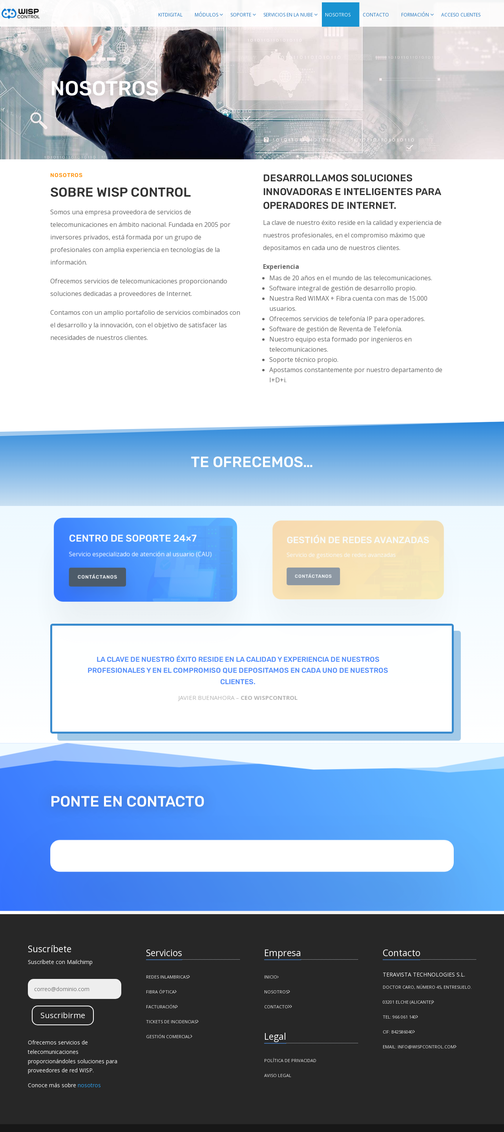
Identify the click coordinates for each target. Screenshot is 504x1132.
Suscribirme (62, 1015)
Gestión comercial (168, 1036)
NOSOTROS (276, 992)
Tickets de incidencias (171, 1021)
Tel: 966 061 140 (399, 1017)
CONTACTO (276, 1007)
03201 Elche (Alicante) (407, 1002)
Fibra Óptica (160, 992)
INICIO (271, 977)
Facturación (161, 1007)
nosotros (89, 1085)
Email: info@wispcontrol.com (419, 1047)
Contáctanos (105, 573)
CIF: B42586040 (398, 1032)
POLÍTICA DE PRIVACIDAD (290, 1060)
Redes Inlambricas (167, 977)
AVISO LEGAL (277, 1075)
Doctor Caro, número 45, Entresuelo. (427, 987)
